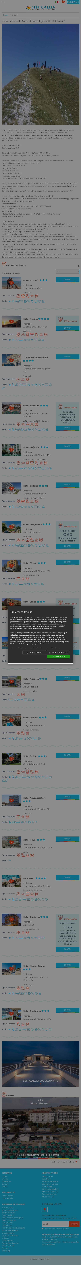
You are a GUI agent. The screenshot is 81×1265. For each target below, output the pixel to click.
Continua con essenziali (58, 653)
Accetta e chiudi (58, 657)
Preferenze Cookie (34, 653)
